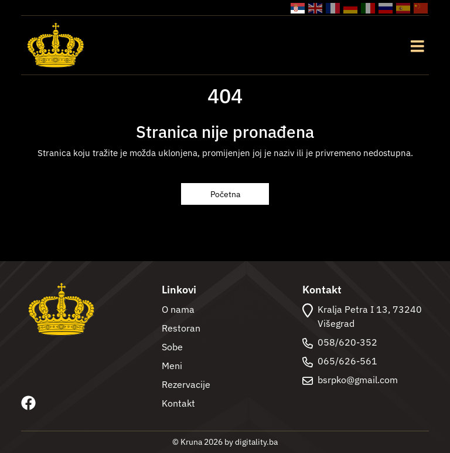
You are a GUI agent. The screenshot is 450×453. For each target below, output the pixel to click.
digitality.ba (256, 442)
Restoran (181, 328)
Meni (172, 365)
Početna (225, 194)
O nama (178, 309)
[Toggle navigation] (417, 45)
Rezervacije (186, 384)
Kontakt (178, 403)
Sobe (172, 347)
